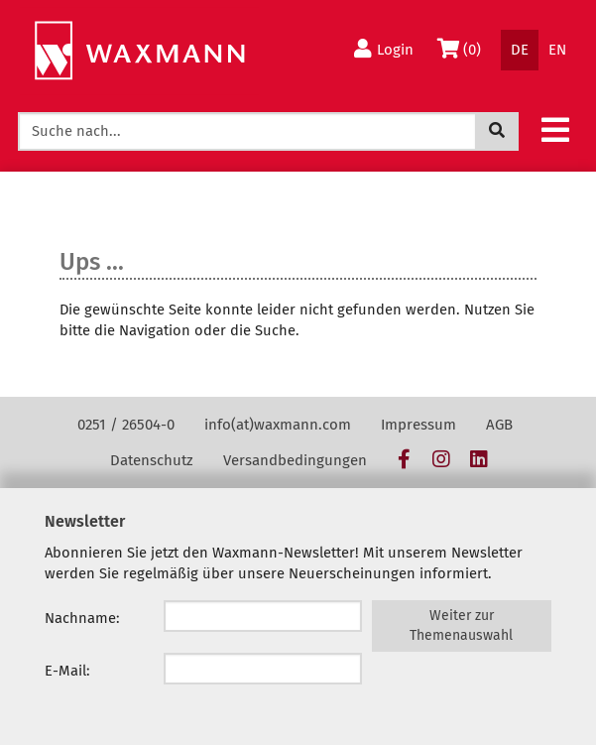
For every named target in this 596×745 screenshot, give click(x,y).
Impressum (418, 425)
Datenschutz (151, 460)
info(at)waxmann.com (277, 425)
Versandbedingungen (295, 460)
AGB (499, 425)
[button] (555, 129)
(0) (462, 49)
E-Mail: (67, 671)
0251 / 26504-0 (126, 425)
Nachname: (82, 618)
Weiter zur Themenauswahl (461, 625)
